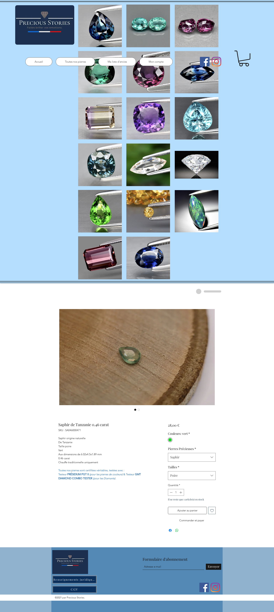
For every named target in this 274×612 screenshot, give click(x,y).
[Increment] (181, 492)
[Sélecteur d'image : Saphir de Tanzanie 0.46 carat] (135, 409)
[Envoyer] (213, 567)
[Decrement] (170, 492)
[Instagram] (216, 61)
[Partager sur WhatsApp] (177, 530)
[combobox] (192, 457)
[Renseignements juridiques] (74, 579)
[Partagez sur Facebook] (170, 530)
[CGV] (74, 589)
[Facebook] (205, 61)
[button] (244, 58)
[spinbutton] (176, 492)
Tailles (173, 467)
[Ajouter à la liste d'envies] (212, 510)
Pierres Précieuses (182, 449)
